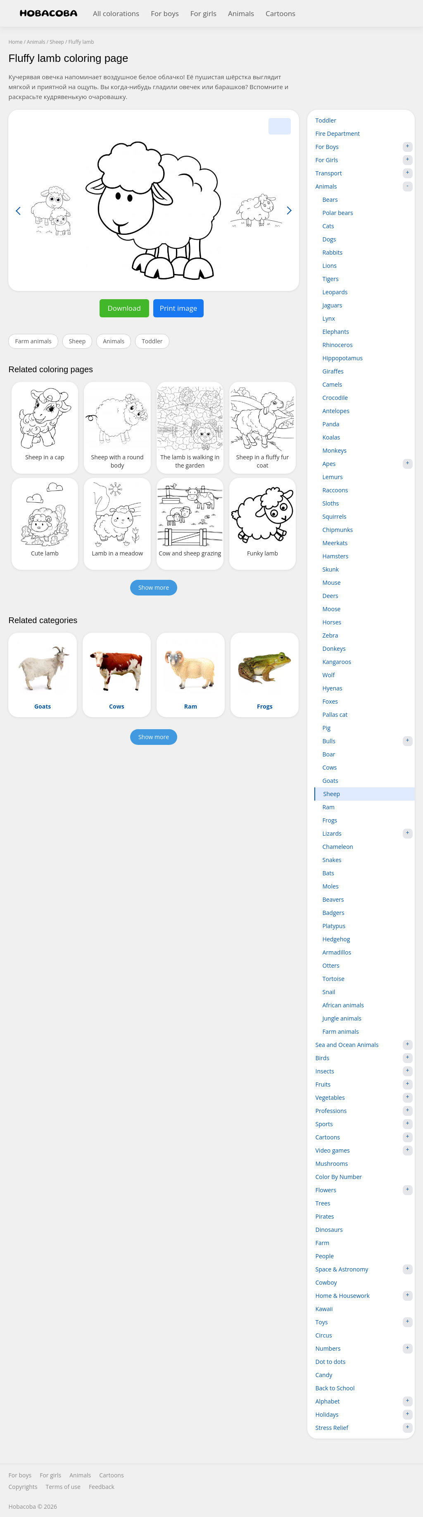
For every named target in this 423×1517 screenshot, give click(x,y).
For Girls (364, 160)
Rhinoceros (338, 345)
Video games (364, 1150)
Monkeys (335, 450)
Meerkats (335, 543)
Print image (178, 308)
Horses (332, 622)
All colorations (116, 13)
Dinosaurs (329, 1229)
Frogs (330, 820)
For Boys (364, 147)
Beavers (333, 899)
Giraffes (333, 371)
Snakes (332, 860)
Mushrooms (332, 1163)
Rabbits (333, 252)
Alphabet (364, 1401)
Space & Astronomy (364, 1269)
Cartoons (280, 13)
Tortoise (334, 979)
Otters (331, 965)
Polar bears (338, 213)
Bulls (368, 741)
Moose (332, 609)
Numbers (364, 1349)
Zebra (330, 635)
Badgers (334, 913)
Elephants (336, 332)
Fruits (364, 1084)
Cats (328, 226)
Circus (324, 1335)
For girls (203, 13)
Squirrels (335, 516)
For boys (165, 13)
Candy (324, 1375)
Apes (368, 464)
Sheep (77, 341)
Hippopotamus (343, 358)
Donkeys (334, 648)
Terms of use (62, 1487)
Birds (364, 1058)
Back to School (335, 1388)
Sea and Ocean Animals (364, 1045)
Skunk (331, 569)
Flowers (364, 1190)
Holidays (364, 1415)
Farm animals (33, 341)
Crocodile (335, 398)
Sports (364, 1124)
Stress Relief (364, 1428)
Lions (330, 265)
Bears (330, 199)
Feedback (101, 1487)
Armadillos (337, 952)
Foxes (330, 701)
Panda (331, 424)
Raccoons (335, 490)
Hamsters (336, 556)
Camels (332, 384)
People (325, 1256)
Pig (327, 728)
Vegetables (364, 1098)
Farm (323, 1243)
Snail (329, 992)
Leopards (335, 292)
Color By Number (339, 1177)
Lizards (368, 834)
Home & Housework (364, 1296)
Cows (330, 767)
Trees (323, 1203)
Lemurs (333, 477)
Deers (330, 596)
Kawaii (324, 1309)
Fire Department (338, 133)
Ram (329, 807)
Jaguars (332, 305)
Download (124, 308)
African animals (343, 1005)
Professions (364, 1111)
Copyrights (22, 1487)
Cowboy (326, 1282)
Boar (329, 754)
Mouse (332, 582)
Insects (364, 1071)
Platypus (334, 926)
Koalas (331, 437)
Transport (364, 173)
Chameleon (338, 847)
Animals (241, 13)
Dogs (329, 239)
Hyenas (332, 688)
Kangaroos (337, 662)
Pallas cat (335, 714)
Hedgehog (336, 939)
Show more (153, 587)
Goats (330, 780)
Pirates (325, 1216)
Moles (331, 886)
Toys (364, 1322)
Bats (329, 873)
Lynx (329, 318)
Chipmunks (338, 530)
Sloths (331, 503)
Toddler (152, 341)
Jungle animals (342, 1018)
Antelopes (336, 411)
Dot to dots (331, 1362)
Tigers (331, 279)
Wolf (329, 675)
